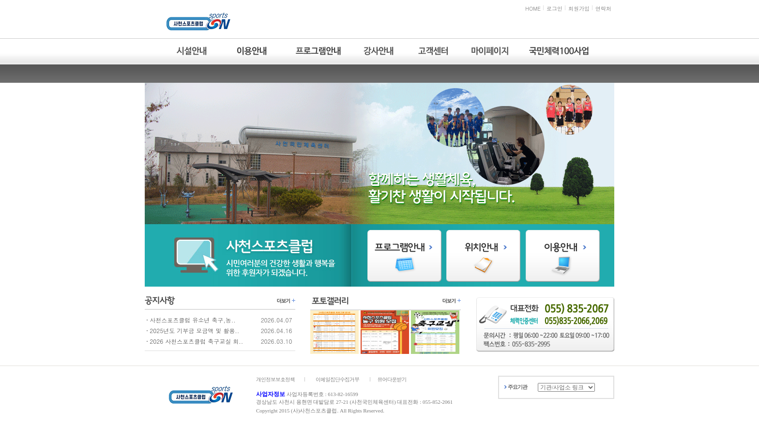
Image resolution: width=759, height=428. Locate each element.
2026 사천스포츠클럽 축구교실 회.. (196, 341)
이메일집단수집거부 (337, 379)
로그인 (554, 8)
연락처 (603, 8)
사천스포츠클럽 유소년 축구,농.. (193, 320)
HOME (533, 8)
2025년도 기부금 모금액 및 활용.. (194, 330)
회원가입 (579, 8)
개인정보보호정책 (275, 379)
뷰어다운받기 (392, 379)
